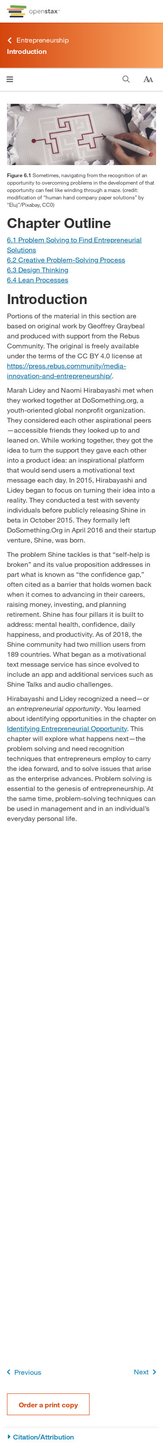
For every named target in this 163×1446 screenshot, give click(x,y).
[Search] (126, 79)
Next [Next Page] (147, 1372)
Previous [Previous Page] (22, 1372)
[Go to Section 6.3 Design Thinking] (37, 269)
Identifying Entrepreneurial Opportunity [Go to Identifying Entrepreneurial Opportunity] (67, 728)
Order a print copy (48, 1404)
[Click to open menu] (10, 79)
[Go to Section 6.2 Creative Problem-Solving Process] (66, 259)
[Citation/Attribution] (81, 1437)
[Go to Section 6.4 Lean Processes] (37, 279)
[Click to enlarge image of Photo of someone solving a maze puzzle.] (81, 134)
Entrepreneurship (38, 40)
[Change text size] (148, 79)
